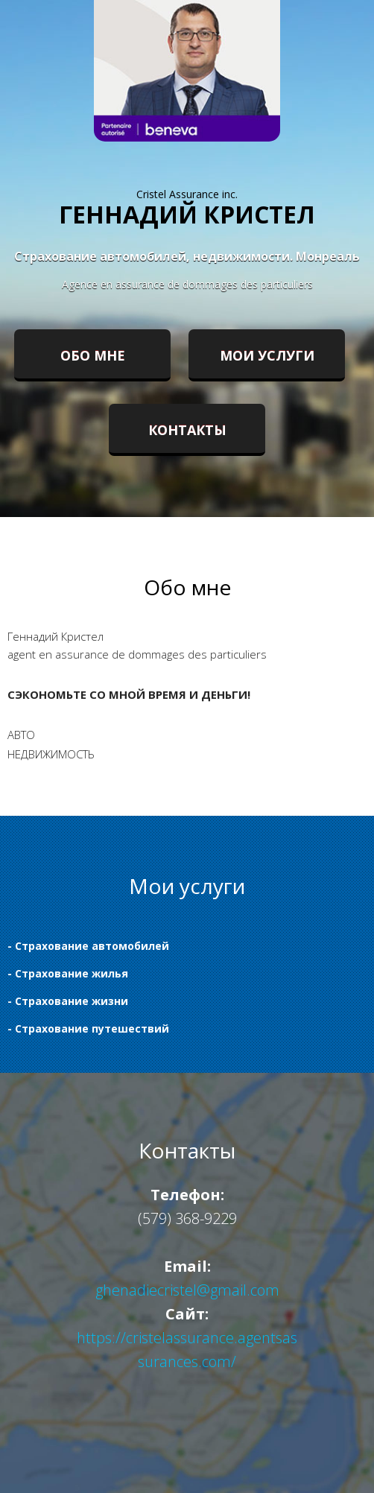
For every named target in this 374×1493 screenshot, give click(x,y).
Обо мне (92, 355)
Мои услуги (267, 355)
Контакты (187, 430)
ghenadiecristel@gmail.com (187, 1290)
